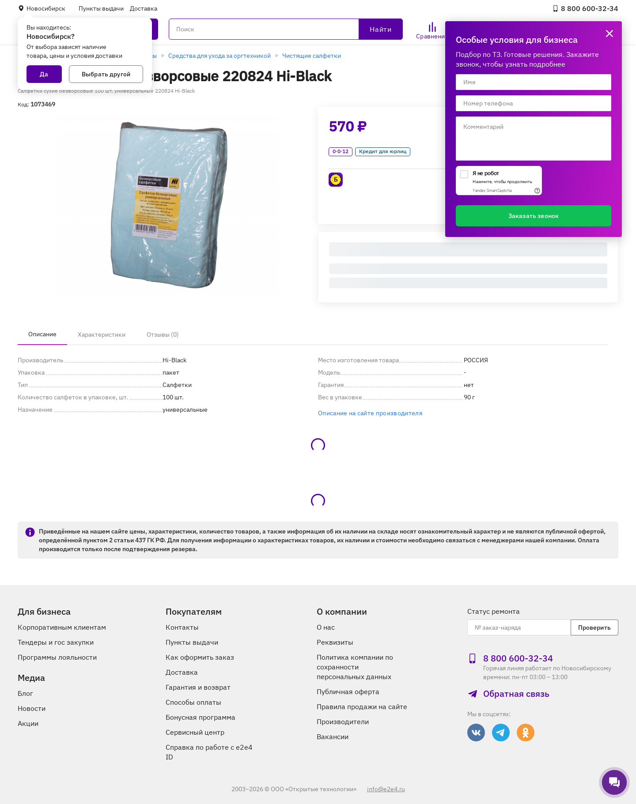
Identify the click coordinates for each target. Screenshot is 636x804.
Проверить (594, 627)
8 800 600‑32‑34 (585, 8)
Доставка (143, 8)
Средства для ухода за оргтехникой (219, 56)
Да (44, 74)
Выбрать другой (106, 74)
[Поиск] (286, 29)
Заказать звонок (533, 216)
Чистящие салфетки (311, 56)
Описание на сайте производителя (370, 413)
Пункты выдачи (101, 8)
